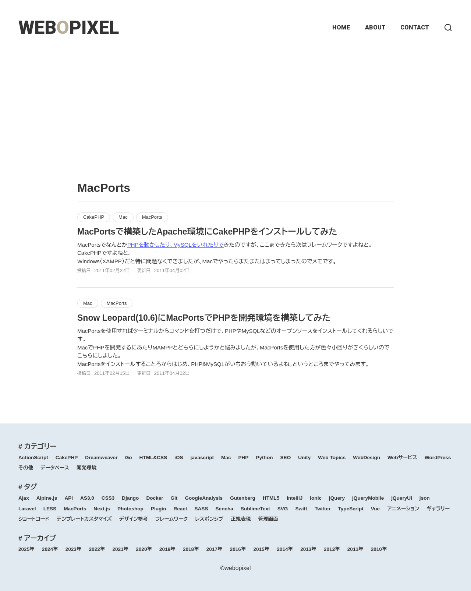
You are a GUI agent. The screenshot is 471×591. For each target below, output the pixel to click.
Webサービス (402, 457)
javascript (202, 457)
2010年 (379, 549)
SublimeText (255, 508)
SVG (282, 508)
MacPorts (152, 217)
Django (130, 498)
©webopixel (235, 568)
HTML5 (271, 498)
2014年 (285, 549)
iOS (178, 457)
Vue (375, 508)
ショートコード (33, 519)
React (180, 508)
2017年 (214, 549)
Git (174, 498)
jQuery (337, 498)
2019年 (167, 549)
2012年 (332, 549)
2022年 (97, 549)
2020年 (144, 549)
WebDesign (366, 457)
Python (264, 457)
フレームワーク (171, 519)
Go (128, 457)
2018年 (191, 549)
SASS (201, 508)
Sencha (224, 508)
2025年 (26, 549)
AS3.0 (87, 498)
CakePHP (93, 217)
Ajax (23, 498)
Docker (154, 498)
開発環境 (86, 468)
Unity (304, 457)
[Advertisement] (235, 106)
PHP (243, 457)
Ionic (316, 498)
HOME (341, 27)
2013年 (308, 549)
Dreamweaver (101, 457)
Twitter (323, 508)
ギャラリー (438, 508)
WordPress (438, 457)
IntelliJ (294, 498)
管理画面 (268, 519)
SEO (285, 457)
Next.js (101, 508)
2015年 (261, 549)
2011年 (355, 549)
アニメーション (403, 508)
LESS (50, 508)
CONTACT (414, 27)
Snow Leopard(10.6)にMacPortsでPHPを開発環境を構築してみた (203, 318)
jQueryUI (401, 498)
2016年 (238, 549)
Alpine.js (46, 498)
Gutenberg (242, 498)
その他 (25, 468)
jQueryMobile (368, 498)
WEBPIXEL (68, 27)
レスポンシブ (209, 519)
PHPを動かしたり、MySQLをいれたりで (175, 245)
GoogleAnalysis (204, 498)
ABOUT (375, 27)
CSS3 (108, 498)
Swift (301, 508)
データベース (54, 468)
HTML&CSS (153, 457)
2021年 (120, 549)
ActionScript (33, 457)
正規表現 (241, 519)
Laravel (27, 508)
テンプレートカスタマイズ (84, 519)
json (424, 498)
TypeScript (350, 508)
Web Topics (332, 457)
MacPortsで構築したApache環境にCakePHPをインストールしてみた (207, 231)
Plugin (158, 508)
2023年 (73, 549)
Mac (123, 217)
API (68, 498)
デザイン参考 (133, 519)
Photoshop (130, 508)
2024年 (50, 549)
